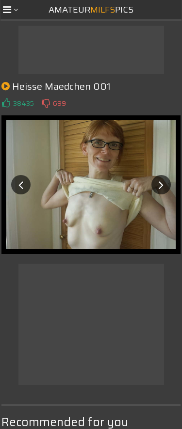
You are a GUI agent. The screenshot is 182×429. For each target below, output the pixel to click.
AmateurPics (91, 9)
